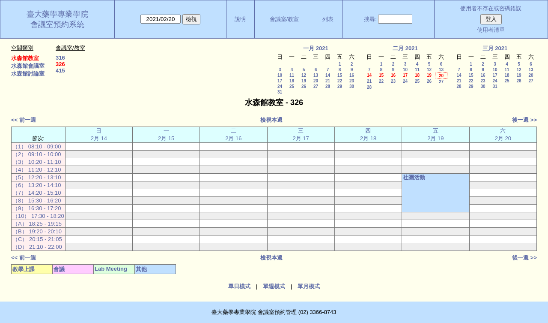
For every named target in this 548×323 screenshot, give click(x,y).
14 (327, 75)
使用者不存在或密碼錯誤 (490, 8)
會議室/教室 (284, 19)
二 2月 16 (233, 134)
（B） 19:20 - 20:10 (37, 231)
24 (279, 86)
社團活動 (414, 177)
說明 (240, 19)
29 (339, 86)
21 (327, 80)
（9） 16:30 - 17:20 (36, 208)
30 (351, 86)
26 (303, 86)
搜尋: (370, 19)
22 (339, 80)
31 (279, 92)
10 (279, 75)
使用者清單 (491, 30)
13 (315, 75)
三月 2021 (495, 48)
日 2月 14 (99, 134)
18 (291, 80)
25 (291, 86)
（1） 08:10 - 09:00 (36, 146)
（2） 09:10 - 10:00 (36, 154)
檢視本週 (271, 120)
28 (327, 86)
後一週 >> (524, 120)
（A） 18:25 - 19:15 (37, 223)
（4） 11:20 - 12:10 (36, 169)
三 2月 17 (301, 134)
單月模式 (309, 286)
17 (279, 80)
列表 (328, 19)
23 (351, 80)
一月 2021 (315, 48)
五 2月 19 (435, 134)
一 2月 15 (166, 134)
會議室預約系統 (57, 24)
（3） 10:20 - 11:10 (36, 162)
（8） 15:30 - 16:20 (36, 200)
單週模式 (274, 286)
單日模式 (239, 286)
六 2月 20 (503, 134)
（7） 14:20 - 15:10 (36, 193)
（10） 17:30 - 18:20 (38, 216)
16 (351, 75)
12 (303, 75)
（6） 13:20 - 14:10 (36, 185)
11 (291, 75)
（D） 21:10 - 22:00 (37, 247)
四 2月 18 (368, 134)
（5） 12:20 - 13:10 (36, 177)
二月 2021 (405, 48)
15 (339, 75)
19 (303, 80)
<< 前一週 (23, 120)
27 (315, 86)
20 (315, 80)
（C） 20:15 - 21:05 (37, 239)
